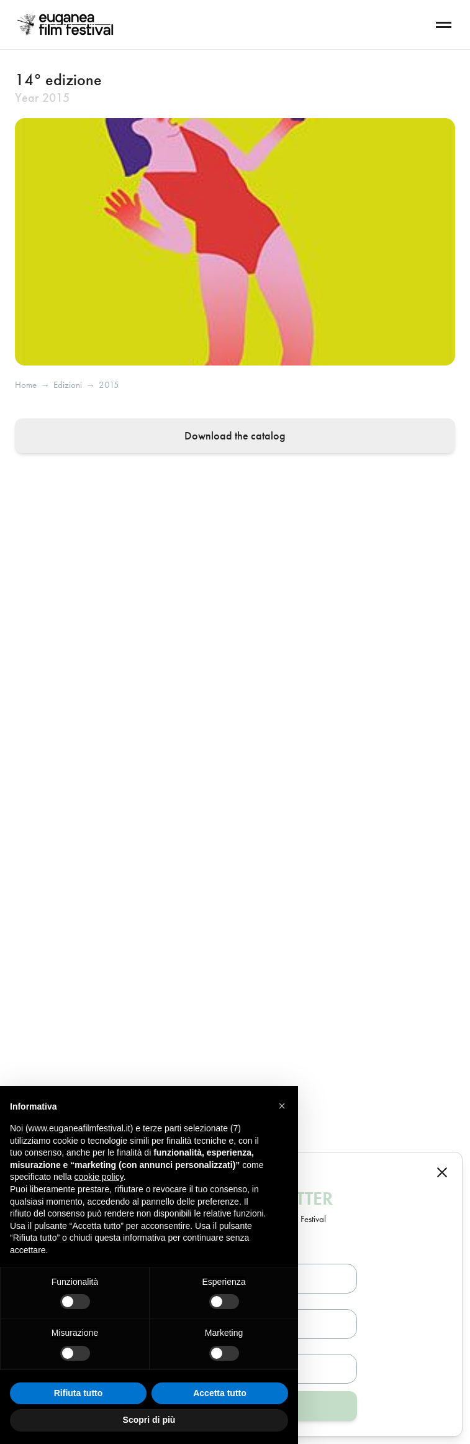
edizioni (67, 385)
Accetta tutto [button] (219, 1393)
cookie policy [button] (99, 1177)
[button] (282, 1106)
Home (26, 385)
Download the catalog (235, 435)
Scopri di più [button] (149, 1420)
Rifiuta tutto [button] (78, 1393)
